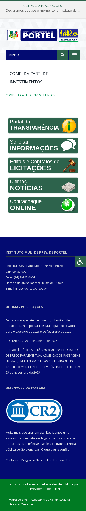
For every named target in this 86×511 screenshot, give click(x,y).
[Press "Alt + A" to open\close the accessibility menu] (80, 261)
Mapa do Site (18, 499)
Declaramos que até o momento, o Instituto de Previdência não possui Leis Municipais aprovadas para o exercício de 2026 (44, 11)
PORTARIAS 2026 (17, 341)
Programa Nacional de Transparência (47, 460)
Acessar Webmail (21, 504)
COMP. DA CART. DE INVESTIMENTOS (30, 95)
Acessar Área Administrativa (50, 499)
